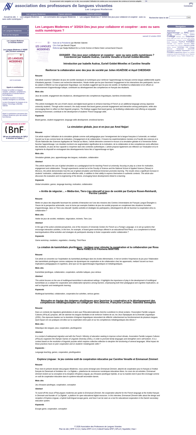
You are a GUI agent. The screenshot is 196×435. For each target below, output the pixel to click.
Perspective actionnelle (185, 49)
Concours (178, 36)
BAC (186, 32)
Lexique (176, 45)
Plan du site (64, 429)
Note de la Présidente (61, 43)
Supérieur (173, 55)
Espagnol (190, 40)
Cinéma (192, 34)
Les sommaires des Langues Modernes (60, 17)
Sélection (187, 54)
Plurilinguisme (171, 50)
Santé (188, 52)
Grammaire (169, 43)
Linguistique (180, 45)
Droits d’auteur (177, 38)
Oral (187, 47)
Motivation (174, 47)
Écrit (189, 38)
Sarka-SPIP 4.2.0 (88, 429)
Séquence (192, 54)
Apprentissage (173, 33)
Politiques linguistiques (182, 50)
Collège (171, 36)
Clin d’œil (56, 45)
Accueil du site (10, 17)
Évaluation (174, 42)
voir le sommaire (15, 80)
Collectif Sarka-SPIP (105, 429)
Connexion (188, 6)
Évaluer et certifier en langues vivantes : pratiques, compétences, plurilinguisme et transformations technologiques (14, 92)
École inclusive (184, 38)
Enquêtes (192, 38)
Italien (192, 43)
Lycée (192, 45)
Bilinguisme (192, 33)
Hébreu (175, 43)
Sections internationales (179, 54)
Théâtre (183, 55)
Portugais (192, 50)
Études (168, 42)
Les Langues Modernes (35, 14)
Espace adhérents (94, 14)
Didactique (190, 36)
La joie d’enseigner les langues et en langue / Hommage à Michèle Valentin (14, 104)
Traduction (188, 55)
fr (191, 3)
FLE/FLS (182, 42)
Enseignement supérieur (181, 40)
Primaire (170, 52)
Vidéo (192, 55)
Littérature (186, 45)
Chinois (185, 34)
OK (146, 1)
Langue (168, 45)
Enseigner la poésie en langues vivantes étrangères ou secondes (13, 98)
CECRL (169, 34)
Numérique (180, 47)
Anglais (191, 31)
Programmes (178, 52)
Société (168, 55)
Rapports (185, 52)
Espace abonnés (65, 14)
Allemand (171, 31)
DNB (172, 38)
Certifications (178, 34)
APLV (4, 27)
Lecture (172, 45)
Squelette (126, 429)
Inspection (180, 43)
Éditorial (56, 48)
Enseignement (171, 40)
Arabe (182, 33)
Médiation (169, 47)
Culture (183, 36)
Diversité (168, 38)
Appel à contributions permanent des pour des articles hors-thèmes (14, 115)
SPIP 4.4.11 (75, 429)
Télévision (179, 55)
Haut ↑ (134, 429)
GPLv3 (118, 429)
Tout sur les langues (10, 35)
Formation (190, 42)
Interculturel (187, 43)
